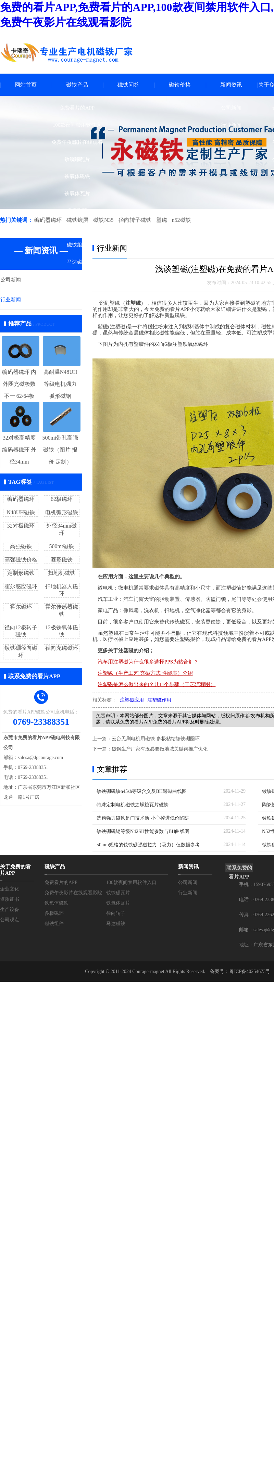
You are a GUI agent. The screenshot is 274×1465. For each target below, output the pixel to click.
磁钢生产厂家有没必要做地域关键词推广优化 (160, 749)
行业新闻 (231, 125)
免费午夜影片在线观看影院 (77, 145)
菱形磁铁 (62, 560)
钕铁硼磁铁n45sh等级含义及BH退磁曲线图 (142, 792)
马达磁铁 (77, 262)
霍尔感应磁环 (20, 587)
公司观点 (9, 921)
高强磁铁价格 (20, 560)
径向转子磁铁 (133, 220)
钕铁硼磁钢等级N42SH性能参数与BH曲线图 (143, 832)
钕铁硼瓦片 (77, 159)
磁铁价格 (180, 85)
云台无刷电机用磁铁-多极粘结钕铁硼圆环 (156, 739)
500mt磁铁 (61, 547)
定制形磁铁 (21, 574)
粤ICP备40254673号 (249, 973)
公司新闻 (231, 108)
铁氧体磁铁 (77, 176)
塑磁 (159, 220)
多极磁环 (77, 210)
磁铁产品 (77, 85)
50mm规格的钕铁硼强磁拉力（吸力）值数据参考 (148, 845)
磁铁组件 (77, 245)
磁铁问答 (128, 85)
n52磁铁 (179, 220)
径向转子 (77, 227)
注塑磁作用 (159, 700)
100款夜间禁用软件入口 (77, 128)
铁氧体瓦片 (77, 193)
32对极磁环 (21, 526)
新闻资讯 (231, 85)
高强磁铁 (21, 547)
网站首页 (26, 85)
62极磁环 (62, 500)
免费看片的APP (77, 108)
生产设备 (9, 911)
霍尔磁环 (21, 607)
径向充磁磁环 (61, 649)
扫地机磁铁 (61, 574)
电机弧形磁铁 (61, 513)
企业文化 (9, 890)
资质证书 (9, 901)
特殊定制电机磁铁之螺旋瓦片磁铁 (133, 805)
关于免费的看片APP (15, 871)
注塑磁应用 (132, 700)
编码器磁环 (48, 220)
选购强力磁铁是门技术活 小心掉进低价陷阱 (143, 818)
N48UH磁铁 (21, 513)
